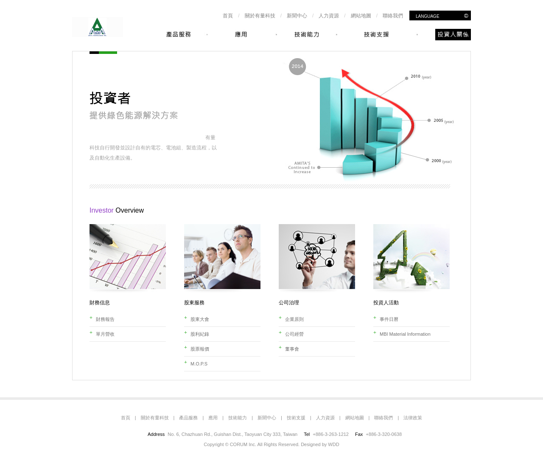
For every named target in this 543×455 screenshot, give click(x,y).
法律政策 (412, 417)
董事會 (292, 348)
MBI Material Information (405, 334)
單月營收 (105, 334)
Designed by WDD (320, 444)
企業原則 (294, 319)
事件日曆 (389, 319)
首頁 (228, 16)
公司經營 (294, 334)
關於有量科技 (260, 16)
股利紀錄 (199, 334)
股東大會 (199, 319)
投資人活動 (386, 303)
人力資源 (329, 16)
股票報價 (199, 348)
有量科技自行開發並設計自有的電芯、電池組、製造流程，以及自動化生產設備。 (153, 148)
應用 (213, 417)
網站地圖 (361, 16)
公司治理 (289, 303)
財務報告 (105, 319)
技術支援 (296, 417)
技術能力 (237, 417)
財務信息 (100, 303)
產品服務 (188, 417)
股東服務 (194, 303)
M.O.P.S (198, 363)
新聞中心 (297, 16)
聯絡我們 (393, 16)
